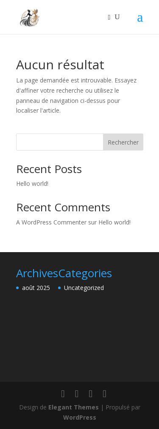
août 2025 (36, 288)
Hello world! (32, 183)
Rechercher (123, 142)
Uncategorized (84, 288)
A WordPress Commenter (51, 222)
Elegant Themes (73, 407)
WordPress (79, 417)
